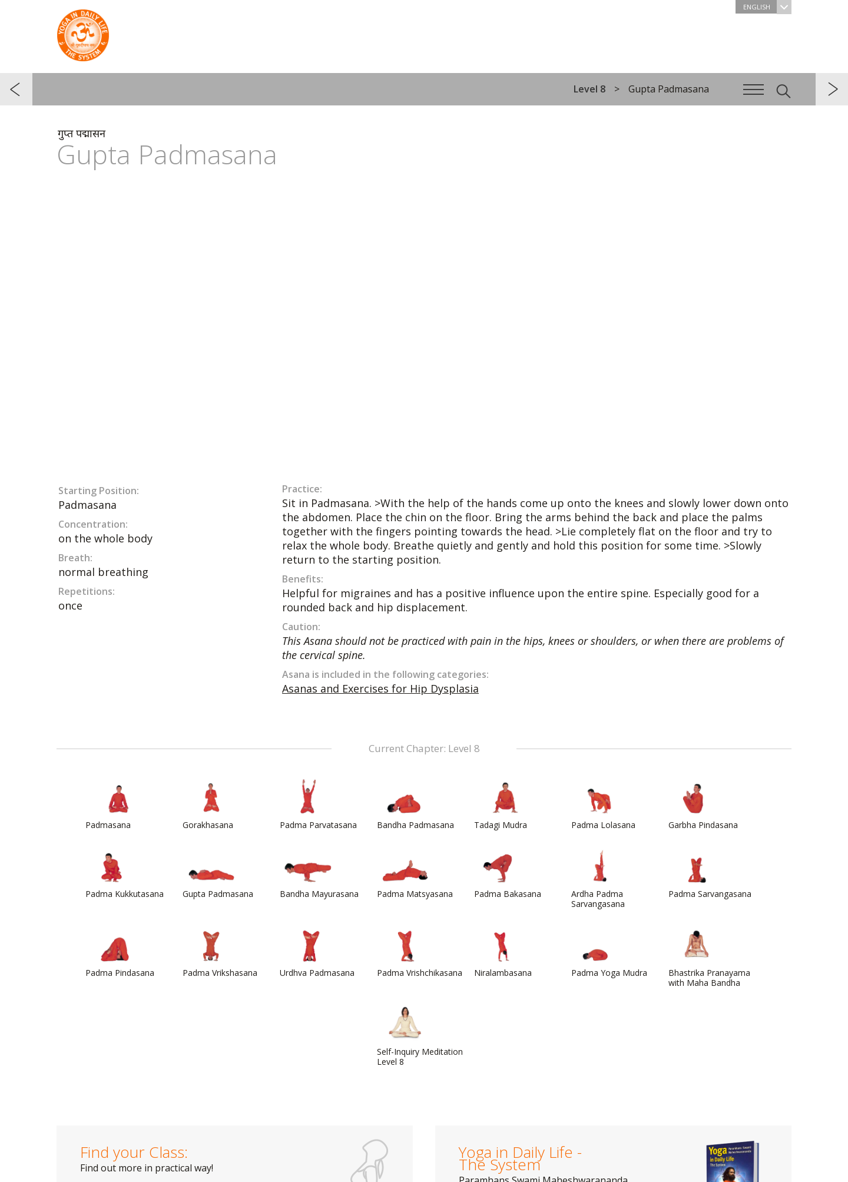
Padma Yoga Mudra (609, 952)
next (832, 89)
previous (16, 89)
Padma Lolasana (603, 804)
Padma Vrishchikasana (419, 952)
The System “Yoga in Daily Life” (83, 32)
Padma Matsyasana (415, 873)
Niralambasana (503, 952)
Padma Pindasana (119, 952)
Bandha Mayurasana (319, 873)
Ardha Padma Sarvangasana (599, 878)
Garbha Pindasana (703, 804)
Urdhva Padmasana (317, 952)
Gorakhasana (211, 804)
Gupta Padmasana (218, 873)
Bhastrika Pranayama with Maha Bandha (709, 957)
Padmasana (113, 804)
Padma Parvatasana (318, 804)
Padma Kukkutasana (124, 873)
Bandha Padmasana (415, 804)
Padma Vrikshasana (220, 952)
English (767, 7)
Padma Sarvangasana (709, 873)
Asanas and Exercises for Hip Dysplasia (380, 688)
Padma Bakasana (507, 873)
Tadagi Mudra (502, 804)
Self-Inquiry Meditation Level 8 (420, 1036)
